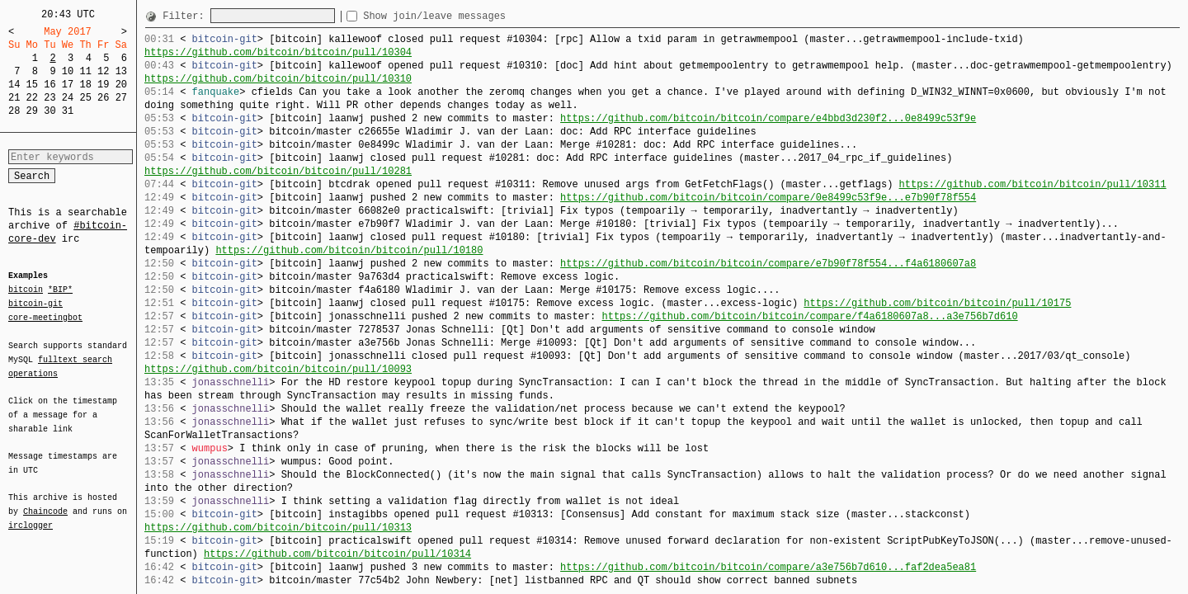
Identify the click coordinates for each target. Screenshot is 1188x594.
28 (14, 111)
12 (103, 71)
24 (67, 98)
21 (14, 98)
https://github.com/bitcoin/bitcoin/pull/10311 (1032, 184)
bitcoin (25, 290)
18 (85, 85)
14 (14, 85)
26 (103, 98)
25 (85, 98)
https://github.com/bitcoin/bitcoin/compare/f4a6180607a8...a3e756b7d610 (809, 316)
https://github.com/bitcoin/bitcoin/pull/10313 (278, 528)
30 (49, 111)
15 (32, 85)
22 (32, 98)
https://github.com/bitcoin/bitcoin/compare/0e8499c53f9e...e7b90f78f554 (768, 198)
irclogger (30, 515)
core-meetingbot (45, 317)
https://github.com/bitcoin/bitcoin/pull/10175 (937, 303)
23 (49, 98)
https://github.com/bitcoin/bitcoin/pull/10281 (278, 171)
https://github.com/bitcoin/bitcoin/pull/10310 (278, 79)
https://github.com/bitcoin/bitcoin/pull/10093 (278, 369)
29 (32, 111)
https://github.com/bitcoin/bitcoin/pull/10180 (349, 250)
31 (67, 111)
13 (121, 71)
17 (67, 85)
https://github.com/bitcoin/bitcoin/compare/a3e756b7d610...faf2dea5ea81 (768, 567)
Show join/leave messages (464, 16)
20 (121, 85)
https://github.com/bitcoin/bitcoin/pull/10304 (278, 52)
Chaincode (45, 501)
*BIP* (60, 290)
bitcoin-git (35, 303)
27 (121, 98)
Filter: (186, 16)
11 (85, 71)
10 (67, 71)
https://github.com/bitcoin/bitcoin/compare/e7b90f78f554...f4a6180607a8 (768, 264)
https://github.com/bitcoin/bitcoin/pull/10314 (337, 554)
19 (103, 85)
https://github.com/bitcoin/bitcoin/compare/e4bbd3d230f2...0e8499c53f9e (768, 118)
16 (49, 85)
